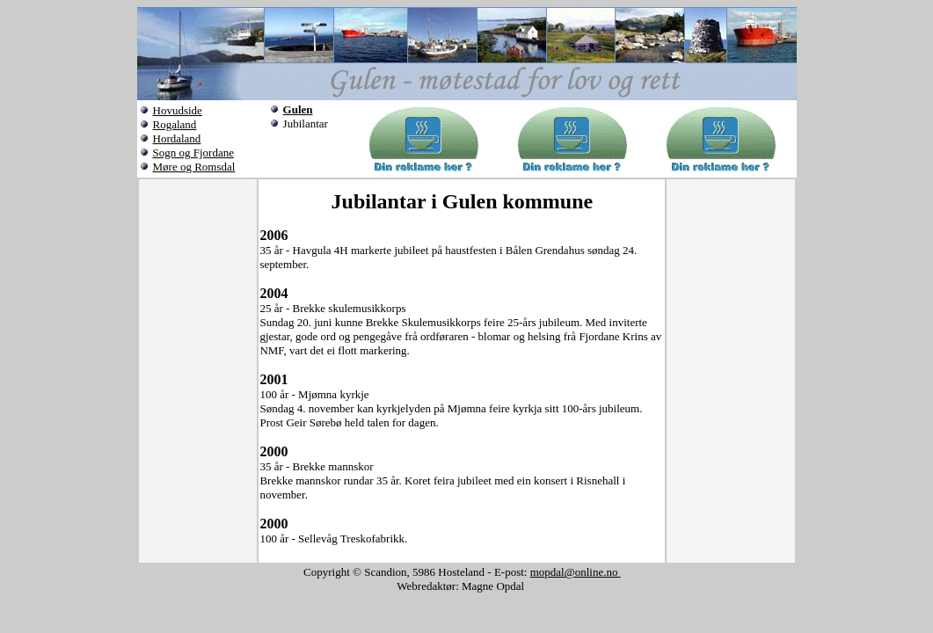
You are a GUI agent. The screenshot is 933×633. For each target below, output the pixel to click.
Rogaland (175, 124)
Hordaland (177, 138)
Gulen (298, 109)
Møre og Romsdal (194, 166)
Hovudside (177, 110)
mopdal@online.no (575, 571)
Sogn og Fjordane (193, 152)
